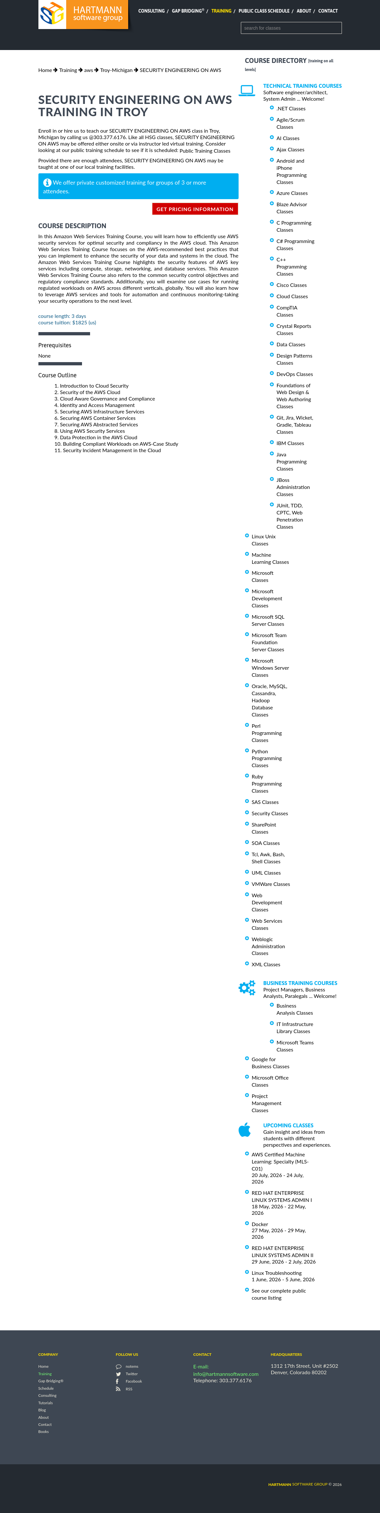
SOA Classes (266, 843)
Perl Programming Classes (267, 733)
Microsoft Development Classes (267, 598)
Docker (260, 1224)
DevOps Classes (295, 374)
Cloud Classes (292, 296)
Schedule (46, 1388)
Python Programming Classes (267, 758)
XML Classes (266, 964)
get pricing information (195, 209)
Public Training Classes (205, 150)
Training (221, 11)
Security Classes (270, 813)
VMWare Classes (271, 884)
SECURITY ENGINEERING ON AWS (180, 70)
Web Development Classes (267, 902)
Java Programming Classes (292, 461)
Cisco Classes (292, 285)
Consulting (151, 11)
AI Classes (288, 138)
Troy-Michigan (116, 70)
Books (43, 1431)
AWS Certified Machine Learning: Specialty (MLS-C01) (280, 1161)
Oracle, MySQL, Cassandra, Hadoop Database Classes (269, 700)
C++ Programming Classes (292, 266)
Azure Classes (292, 193)
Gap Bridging (188, 11)
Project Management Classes (267, 1103)
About (304, 11)
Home (45, 70)
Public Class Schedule (264, 11)
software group (297, 1484)
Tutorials (45, 1402)
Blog (42, 1410)
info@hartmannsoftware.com (226, 1374)
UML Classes (266, 872)
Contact (328, 11)
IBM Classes (290, 443)
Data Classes (291, 344)
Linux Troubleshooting (277, 1273)
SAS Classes (265, 802)
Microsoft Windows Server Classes (270, 667)
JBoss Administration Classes (293, 487)
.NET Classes (291, 108)
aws (88, 70)
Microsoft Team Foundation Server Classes (269, 642)
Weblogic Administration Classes (268, 946)
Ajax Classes (290, 149)
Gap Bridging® (51, 1381)
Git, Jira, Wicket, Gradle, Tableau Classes (295, 424)
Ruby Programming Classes (267, 783)
